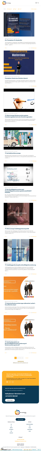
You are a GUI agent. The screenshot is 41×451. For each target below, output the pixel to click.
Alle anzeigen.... (34, 8)
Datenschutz (27, 446)
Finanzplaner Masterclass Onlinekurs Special (16, 78)
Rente (11, 427)
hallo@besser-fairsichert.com (15, 394)
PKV (11, 431)
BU (11, 424)
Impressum (23, 446)
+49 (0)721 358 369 (11, 396)
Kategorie (9, 8)
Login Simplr (29, 429)
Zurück (27, 357)
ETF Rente (11, 429)
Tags (15, 8)
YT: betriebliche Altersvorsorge (13, 153)
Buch (30, 431)
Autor (20, 8)
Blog (30, 427)
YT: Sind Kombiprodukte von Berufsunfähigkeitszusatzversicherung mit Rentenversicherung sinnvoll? (16, 343)
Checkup (11, 432)
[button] (2, 449)
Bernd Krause (8, 38)
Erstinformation (33, 446)
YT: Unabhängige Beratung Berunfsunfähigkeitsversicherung (20, 265)
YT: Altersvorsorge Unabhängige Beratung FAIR (17, 228)
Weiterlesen (34, 47)
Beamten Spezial (29, 424)
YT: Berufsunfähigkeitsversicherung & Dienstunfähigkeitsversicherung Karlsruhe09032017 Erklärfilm (18, 191)
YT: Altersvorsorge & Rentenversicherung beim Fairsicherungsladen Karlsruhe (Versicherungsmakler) (18, 116)
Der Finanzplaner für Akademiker (13, 40)
